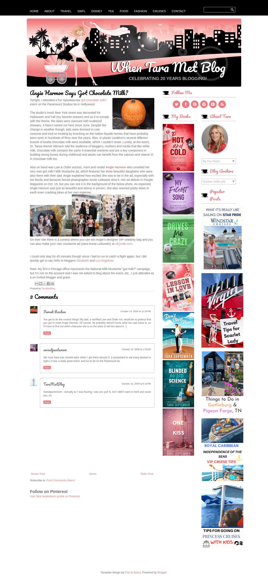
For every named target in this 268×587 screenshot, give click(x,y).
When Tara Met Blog (167, 67)
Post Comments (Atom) (61, 480)
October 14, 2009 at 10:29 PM (135, 311)
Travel (65, 11)
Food (124, 11)
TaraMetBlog (54, 384)
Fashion (140, 11)
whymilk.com (123, 243)
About (49, 11)
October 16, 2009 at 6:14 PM (136, 383)
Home (34, 11)
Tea (111, 11)
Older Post (146, 473)
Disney (96, 11)
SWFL (81, 11)
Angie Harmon (116, 167)
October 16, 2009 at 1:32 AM (136, 349)
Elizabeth (83, 260)
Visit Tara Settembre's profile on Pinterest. (55, 496)
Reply (47, 333)
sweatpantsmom (55, 350)
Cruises (159, 11)
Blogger (162, 572)
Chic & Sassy (133, 572)
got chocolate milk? (94, 100)
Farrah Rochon (54, 312)
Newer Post (38, 473)
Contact (179, 11)
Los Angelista (104, 260)
